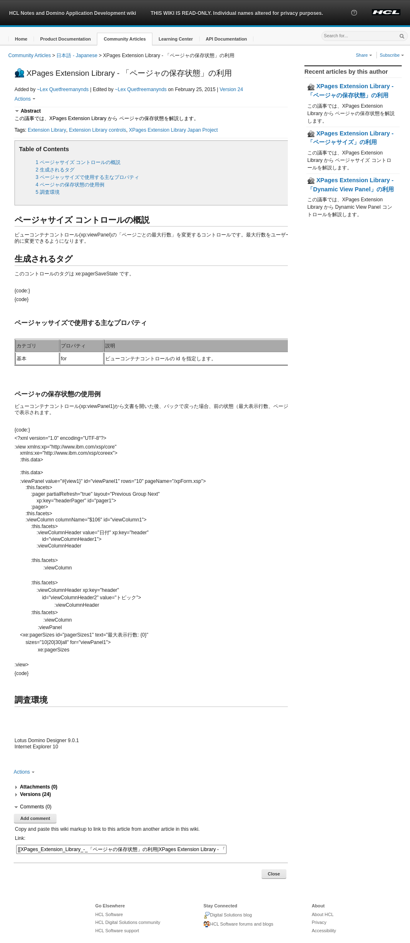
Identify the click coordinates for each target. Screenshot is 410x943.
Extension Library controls (97, 130)
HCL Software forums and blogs (238, 924)
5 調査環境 (48, 192)
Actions (25, 99)
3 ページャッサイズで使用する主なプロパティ (87, 177)
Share (364, 55)
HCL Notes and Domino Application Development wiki (72, 13)
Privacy (319, 922)
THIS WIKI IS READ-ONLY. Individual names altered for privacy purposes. (237, 13)
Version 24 (231, 89)
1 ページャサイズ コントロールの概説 (78, 162)
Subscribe (392, 55)
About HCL (323, 914)
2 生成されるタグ (55, 170)
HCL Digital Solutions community (127, 922)
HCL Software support (117, 930)
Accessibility (324, 930)
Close (274, 873)
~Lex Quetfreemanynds (63, 89)
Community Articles (29, 55)
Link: (20, 838)
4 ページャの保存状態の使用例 (70, 185)
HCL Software (109, 914)
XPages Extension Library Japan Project (173, 130)
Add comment (35, 818)
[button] (354, 20)
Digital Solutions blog (227, 915)
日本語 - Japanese (76, 55)
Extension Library (47, 130)
